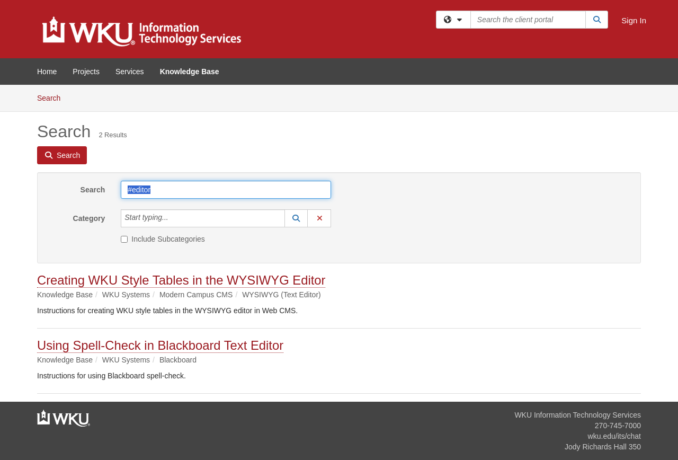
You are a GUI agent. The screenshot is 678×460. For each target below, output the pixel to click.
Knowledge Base (189, 71)
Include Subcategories (163, 239)
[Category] (174, 218)
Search (52, 97)
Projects (86, 71)
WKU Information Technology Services (577, 415)
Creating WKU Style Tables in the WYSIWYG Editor (181, 280)
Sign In (633, 20)
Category (89, 218)
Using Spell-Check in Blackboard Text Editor (160, 345)
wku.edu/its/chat (614, 436)
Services (129, 71)
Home (47, 71)
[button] (296, 218)
